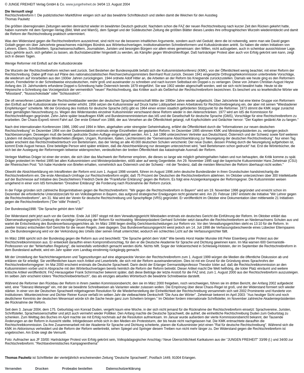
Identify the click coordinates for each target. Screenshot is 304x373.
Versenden (13, 369)
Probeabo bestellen (77, 369)
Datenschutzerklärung (123, 369)
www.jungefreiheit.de (81, 4)
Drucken (41, 369)
